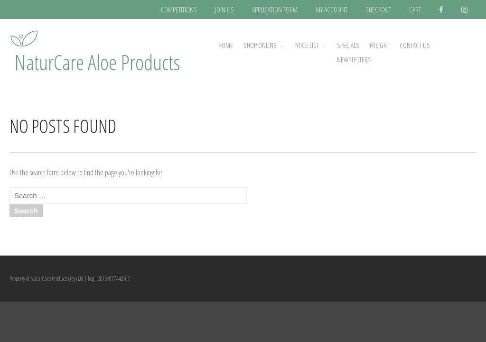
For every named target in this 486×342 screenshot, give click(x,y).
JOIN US (224, 9)
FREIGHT (379, 45)
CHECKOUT (378, 9)
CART (415, 9)
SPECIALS (348, 45)
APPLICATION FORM (275, 9)
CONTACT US (415, 45)
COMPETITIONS (179, 9)
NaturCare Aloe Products (97, 62)
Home (225, 45)
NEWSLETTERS (354, 59)
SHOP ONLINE (259, 45)
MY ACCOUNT (331, 9)
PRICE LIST (306, 45)
